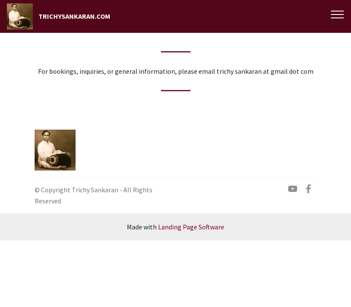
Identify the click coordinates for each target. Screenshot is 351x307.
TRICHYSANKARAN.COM (74, 16)
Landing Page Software (191, 227)
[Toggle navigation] (337, 14)
